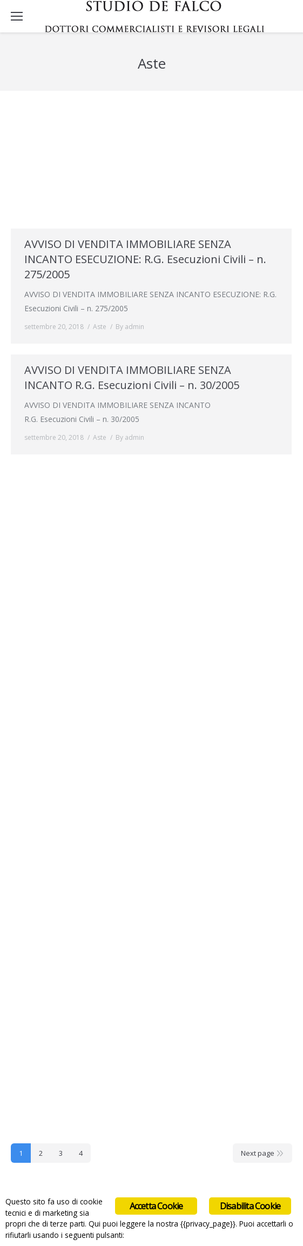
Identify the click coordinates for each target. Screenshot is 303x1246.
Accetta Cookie (156, 1206)
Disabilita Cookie (250, 1206)
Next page (257, 1153)
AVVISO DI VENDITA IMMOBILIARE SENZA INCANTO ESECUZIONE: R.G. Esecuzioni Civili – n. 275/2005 (145, 259)
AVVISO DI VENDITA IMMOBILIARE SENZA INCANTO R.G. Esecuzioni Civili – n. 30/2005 (131, 377)
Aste (99, 200)
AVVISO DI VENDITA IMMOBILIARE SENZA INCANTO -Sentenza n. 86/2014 (127, 141)
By (130, 200)
